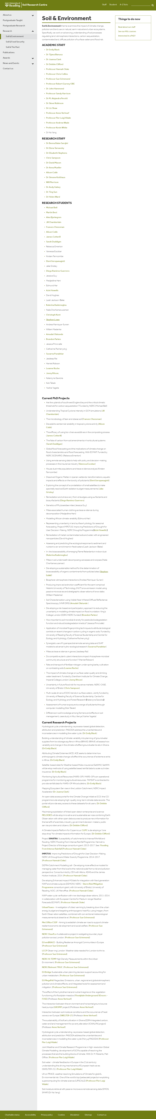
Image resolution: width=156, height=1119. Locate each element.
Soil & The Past (13, 47)
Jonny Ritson (52, 373)
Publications (9, 52)
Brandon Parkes (53, 339)
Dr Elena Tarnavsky (55, 148)
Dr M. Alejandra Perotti (57, 98)
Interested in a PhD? (126, 36)
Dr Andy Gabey (53, 187)
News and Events (11, 63)
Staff (104, 5)
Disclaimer (74, 1115)
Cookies (61, 1115)
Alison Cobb (52, 172)
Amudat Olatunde (54, 334)
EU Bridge (46, 972)
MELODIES (47, 815)
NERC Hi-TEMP (49, 959)
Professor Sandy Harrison (58, 93)
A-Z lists (124, 5)
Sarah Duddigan (53, 242)
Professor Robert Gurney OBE (60, 84)
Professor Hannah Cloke (57, 69)
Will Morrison (52, 182)
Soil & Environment (15, 36)
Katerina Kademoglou (56, 305)
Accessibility (30, 1115)
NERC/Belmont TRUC (52, 967)
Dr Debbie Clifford (54, 64)
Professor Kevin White (56, 128)
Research (7, 31)
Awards (6, 58)
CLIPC (85, 830)
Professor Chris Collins (57, 74)
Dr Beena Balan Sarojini (57, 143)
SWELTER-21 (66, 1015)
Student (113, 5)
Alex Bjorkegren (53, 217)
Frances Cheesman (55, 227)
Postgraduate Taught (13, 20)
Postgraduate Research (14, 26)
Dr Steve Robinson (54, 103)
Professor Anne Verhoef (57, 113)
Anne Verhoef (64, 999)
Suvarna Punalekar (55, 354)
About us (7, 15)
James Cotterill (53, 237)
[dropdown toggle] (32, 15)
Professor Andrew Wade (57, 123)
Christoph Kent (53, 315)
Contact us (8, 69)
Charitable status (12, 1115)
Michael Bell (51, 208)
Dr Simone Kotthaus (55, 177)
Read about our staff (126, 27)
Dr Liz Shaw (51, 108)
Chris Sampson (53, 158)
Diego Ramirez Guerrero (57, 271)
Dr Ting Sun (51, 192)
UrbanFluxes (48, 907)
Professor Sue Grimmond (58, 79)
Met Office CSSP (49, 922)
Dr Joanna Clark (53, 59)
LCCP (44, 951)
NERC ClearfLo (49, 934)
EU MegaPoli (48, 980)
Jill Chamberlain (53, 222)
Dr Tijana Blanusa (54, 54)
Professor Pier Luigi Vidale (58, 118)
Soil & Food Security (15, 42)
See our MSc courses (127, 32)
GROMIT (58, 1007)
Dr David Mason (53, 163)
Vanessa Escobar (87, 464)
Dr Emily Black (52, 50)
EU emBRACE (48, 942)
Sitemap (88, 1115)
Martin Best (51, 212)
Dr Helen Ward (53, 197)
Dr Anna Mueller (53, 168)
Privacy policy (47, 1115)
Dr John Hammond (55, 89)
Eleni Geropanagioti (55, 261)
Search (152, 5)
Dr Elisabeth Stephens (56, 153)
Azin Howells (52, 290)
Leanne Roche (53, 368)
